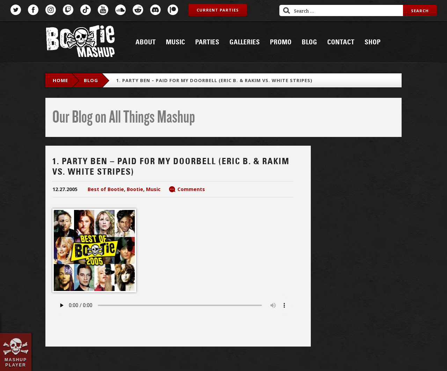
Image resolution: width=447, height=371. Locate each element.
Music (175, 42)
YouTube (103, 10)
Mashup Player (16, 362)
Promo (281, 42)
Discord (155, 10)
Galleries (244, 42)
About (145, 42)
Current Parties (218, 10)
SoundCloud (120, 10)
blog (91, 80)
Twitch (68, 10)
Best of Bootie (106, 189)
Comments (191, 189)
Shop (373, 42)
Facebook (33, 10)
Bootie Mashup (80, 42)
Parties (207, 42)
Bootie (135, 189)
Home (60, 80)
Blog (309, 42)
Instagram (50, 10)
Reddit (138, 10)
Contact (340, 42)
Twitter (15, 10)
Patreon (173, 10)
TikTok (85, 10)
